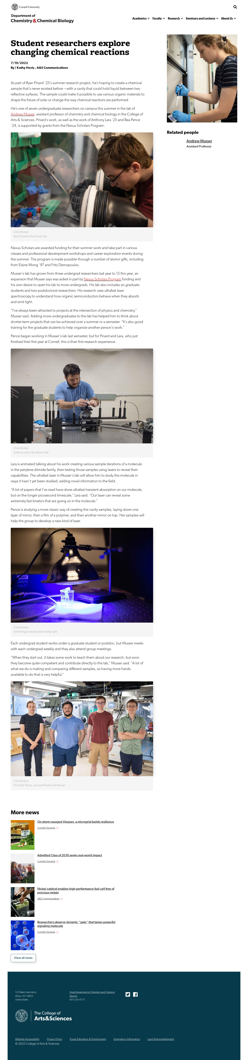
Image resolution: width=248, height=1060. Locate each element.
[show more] (149, 18)
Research (174, 18)
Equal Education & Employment (88, 1039)
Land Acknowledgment (161, 1039)
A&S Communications (48, 899)
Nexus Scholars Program (102, 279)
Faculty (157, 18)
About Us (227, 18)
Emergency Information (127, 1039)
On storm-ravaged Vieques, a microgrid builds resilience (75, 822)
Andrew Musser (22, 114)
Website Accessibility (27, 1039)
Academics (139, 18)
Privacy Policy (54, 1039)
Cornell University (26, 7)
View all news (23, 958)
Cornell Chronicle (46, 828)
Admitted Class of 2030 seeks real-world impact (69, 855)
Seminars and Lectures (200, 18)
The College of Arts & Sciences (213, 7)
